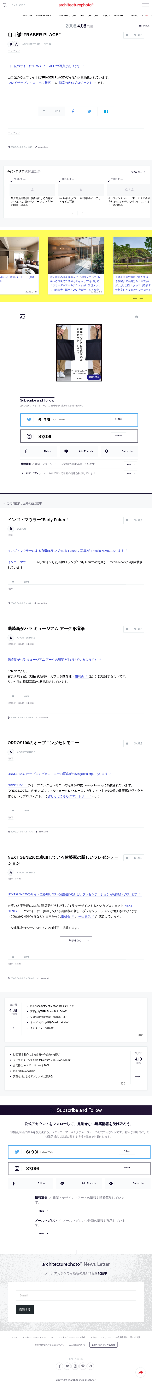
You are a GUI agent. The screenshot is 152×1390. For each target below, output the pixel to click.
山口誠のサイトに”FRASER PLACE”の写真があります (44, 66)
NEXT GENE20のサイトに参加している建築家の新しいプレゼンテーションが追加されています (72, 894)
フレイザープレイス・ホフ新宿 (29, 82)
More (129, 464)
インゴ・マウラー (20, 562)
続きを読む (75, 940)
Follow (118, 418)
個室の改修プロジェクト (75, 82)
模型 (19, 879)
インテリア (14, 50)
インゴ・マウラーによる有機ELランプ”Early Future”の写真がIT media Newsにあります (66, 550)
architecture (31, 44)
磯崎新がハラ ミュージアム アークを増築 (46, 628)
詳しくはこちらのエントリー (67, 796)
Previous (135, 299)
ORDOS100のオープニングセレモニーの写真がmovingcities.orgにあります (58, 774)
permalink (43, 147)
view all (136, 172)
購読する (25, 1309)
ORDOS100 (15, 785)
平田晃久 (84, 916)
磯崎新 (31, 644)
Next (141, 299)
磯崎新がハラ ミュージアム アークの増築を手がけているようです (53, 659)
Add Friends (86, 451)
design (48, 44)
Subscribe (127, 451)
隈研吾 (65, 916)
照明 (11, 535)
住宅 (11, 758)
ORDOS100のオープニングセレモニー (43, 743)
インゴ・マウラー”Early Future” (38, 519)
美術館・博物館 (16, 644)
